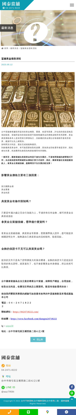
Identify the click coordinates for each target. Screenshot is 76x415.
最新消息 (14, 48)
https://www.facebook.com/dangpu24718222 (34, 323)
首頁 (4, 48)
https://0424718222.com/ (26, 316)
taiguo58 (9, 330)
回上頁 (38, 340)
